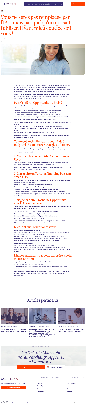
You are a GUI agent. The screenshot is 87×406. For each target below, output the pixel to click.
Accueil (27, 4)
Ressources (71, 389)
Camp (39, 389)
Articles (69, 391)
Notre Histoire (47, 4)
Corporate (40, 391)
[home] (11, 4)
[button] (36, 4)
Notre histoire (71, 383)
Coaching (40, 386)
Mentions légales (26, 402)
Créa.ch (83, 402)
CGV (32, 402)
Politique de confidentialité (15, 402)
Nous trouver (71, 386)
